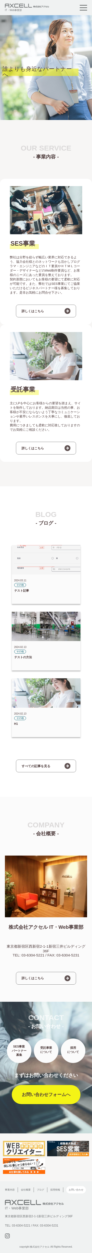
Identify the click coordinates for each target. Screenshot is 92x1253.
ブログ (40, 1190)
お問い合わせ (76, 1189)
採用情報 (55, 1190)
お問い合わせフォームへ (46, 1094)
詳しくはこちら (33, 311)
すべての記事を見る (36, 766)
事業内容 (10, 1190)
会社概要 (26, 1190)
